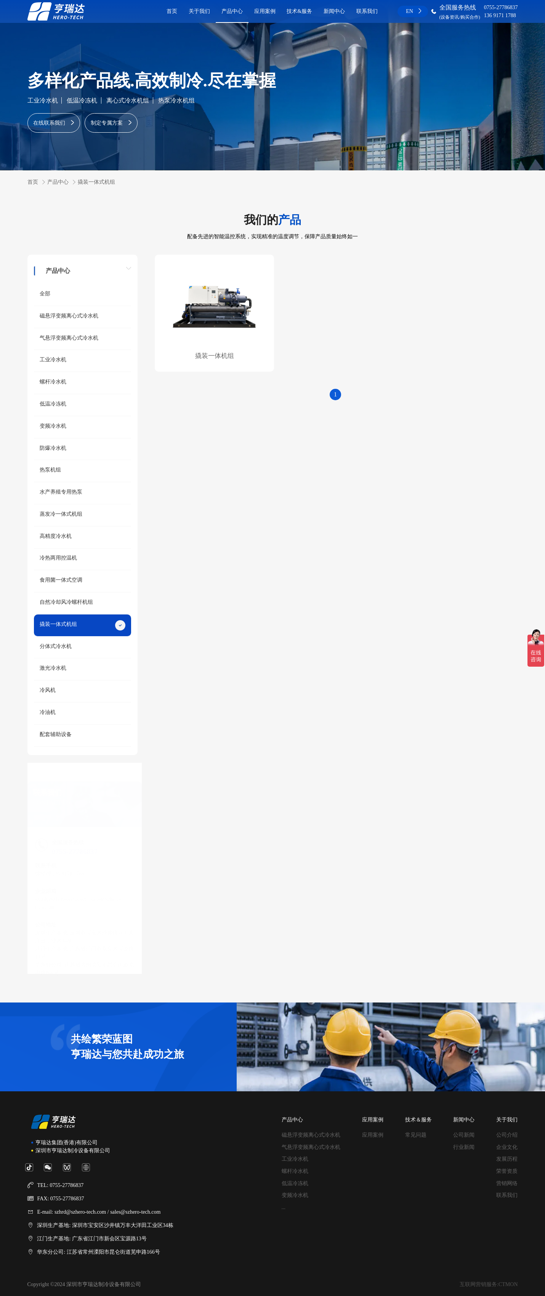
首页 (172, 11)
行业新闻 (463, 1147)
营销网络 (507, 1183)
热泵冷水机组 (176, 100)
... (284, 1207)
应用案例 (265, 11)
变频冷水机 (295, 1195)
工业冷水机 (42, 100)
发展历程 (507, 1159)
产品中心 (232, 11)
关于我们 (199, 11)
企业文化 (507, 1147)
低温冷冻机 (82, 100)
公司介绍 (507, 1135)
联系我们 (367, 11)
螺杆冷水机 (295, 1171)
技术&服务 (299, 11)
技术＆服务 (418, 1120)
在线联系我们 (49, 123)
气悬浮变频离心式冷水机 (311, 1147)
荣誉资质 (507, 1171)
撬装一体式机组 (96, 182)
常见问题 (415, 1135)
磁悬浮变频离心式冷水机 (311, 1135)
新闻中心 (334, 11)
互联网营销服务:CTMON (489, 1284)
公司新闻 (463, 1135)
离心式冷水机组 (127, 100)
